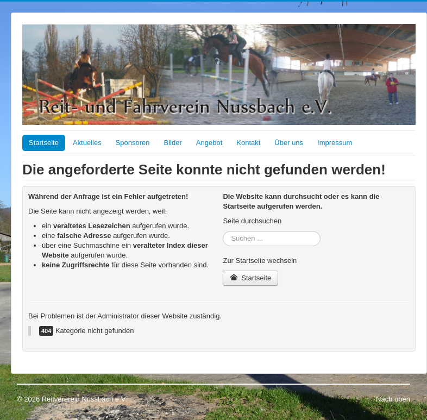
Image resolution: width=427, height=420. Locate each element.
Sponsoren (133, 143)
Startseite (44, 143)
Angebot (209, 143)
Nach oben (393, 399)
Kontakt (248, 143)
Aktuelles (87, 143)
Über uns (288, 143)
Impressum (334, 143)
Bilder (173, 143)
